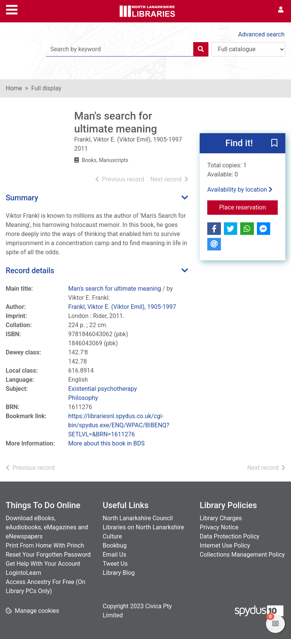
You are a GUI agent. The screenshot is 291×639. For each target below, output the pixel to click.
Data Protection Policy (230, 536)
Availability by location (239, 189)
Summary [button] (22, 197)
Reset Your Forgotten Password (48, 554)
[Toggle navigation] (11, 8)
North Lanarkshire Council (138, 518)
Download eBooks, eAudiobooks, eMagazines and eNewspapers (47, 527)
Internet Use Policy (225, 545)
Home (14, 88)
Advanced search (261, 34)
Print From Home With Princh (45, 545)
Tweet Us (115, 563)
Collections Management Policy (242, 554)
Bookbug (115, 545)
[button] (274, 144)
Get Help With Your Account (43, 563)
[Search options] (248, 49)
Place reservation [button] (248, 207)
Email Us (114, 554)
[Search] (200, 49)
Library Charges (221, 518)
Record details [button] (30, 270)
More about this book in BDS (106, 443)
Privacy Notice (219, 527)
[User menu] (281, 10)
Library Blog (119, 572)
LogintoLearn (23, 572)
